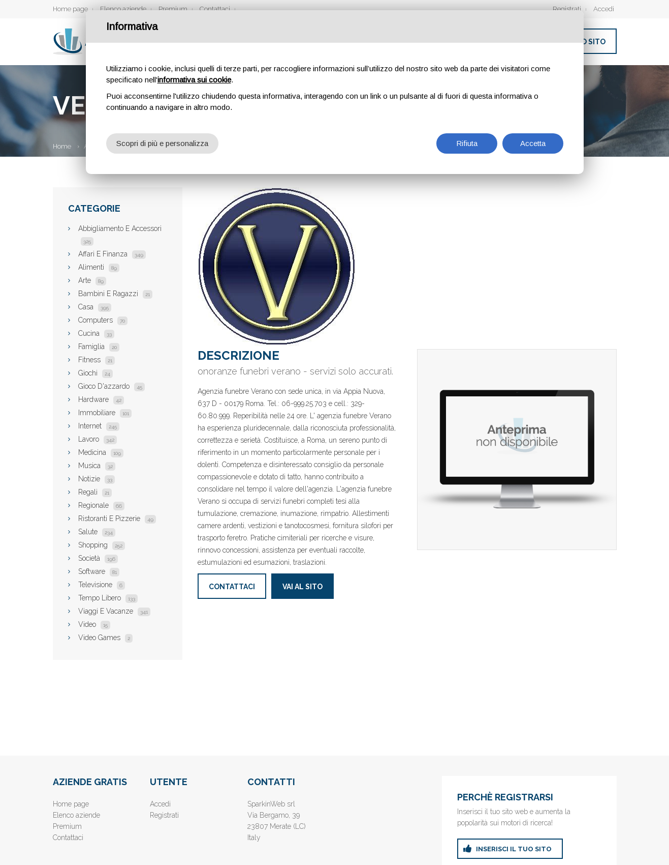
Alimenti (98, 267)
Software (98, 571)
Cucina (96, 333)
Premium (172, 9)
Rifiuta (466, 143)
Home (62, 146)
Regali (95, 492)
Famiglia (98, 346)
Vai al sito (302, 587)
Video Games (105, 637)
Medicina (100, 452)
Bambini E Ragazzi (115, 294)
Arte (92, 280)
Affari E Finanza (112, 254)
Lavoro (97, 439)
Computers (103, 320)
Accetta (533, 143)
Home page (70, 9)
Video (94, 624)
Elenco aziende (123, 9)
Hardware (101, 399)
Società (98, 558)
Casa (94, 307)
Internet (98, 426)
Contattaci (215, 9)
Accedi (603, 9)
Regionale (101, 505)
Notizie (96, 479)
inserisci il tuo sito (514, 849)
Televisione (101, 585)
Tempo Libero (108, 598)
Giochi (95, 373)
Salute (96, 532)
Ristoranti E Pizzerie (117, 518)
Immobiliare (105, 413)
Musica (96, 466)
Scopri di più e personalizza (162, 143)
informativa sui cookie (194, 79)
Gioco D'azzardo (111, 386)
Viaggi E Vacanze (114, 611)
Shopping (101, 545)
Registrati (567, 9)
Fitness (96, 360)
